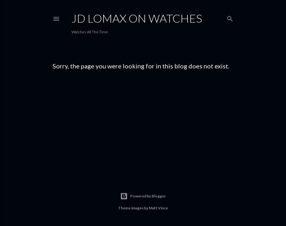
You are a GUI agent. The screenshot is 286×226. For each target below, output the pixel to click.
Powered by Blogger (143, 196)
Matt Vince (158, 208)
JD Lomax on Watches (136, 18)
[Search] (230, 17)
